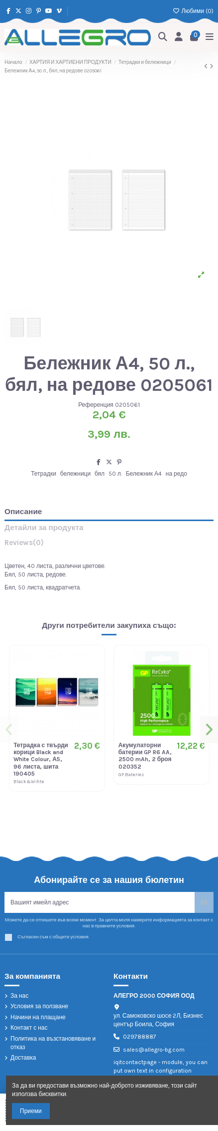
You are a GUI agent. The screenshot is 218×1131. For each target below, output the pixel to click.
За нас (19, 995)
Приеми (31, 1111)
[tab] (109, 545)
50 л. (115, 473)
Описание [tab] (23, 512)
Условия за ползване (39, 1006)
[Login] (179, 37)
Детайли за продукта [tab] (44, 528)
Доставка (23, 1057)
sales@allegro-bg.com (154, 1049)
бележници (75, 473)
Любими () (193, 10)
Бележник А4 (144, 473)
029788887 (139, 1036)
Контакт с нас (29, 1027)
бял (100, 473)
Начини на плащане (38, 1017)
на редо (176, 473)
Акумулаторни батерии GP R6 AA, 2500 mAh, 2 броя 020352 (145, 756)
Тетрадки (43, 473)
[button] (9, 729)
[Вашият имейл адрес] (99, 902)
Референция (95, 404)
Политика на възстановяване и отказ (53, 1043)
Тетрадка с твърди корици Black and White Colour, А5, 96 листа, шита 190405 (40, 760)
